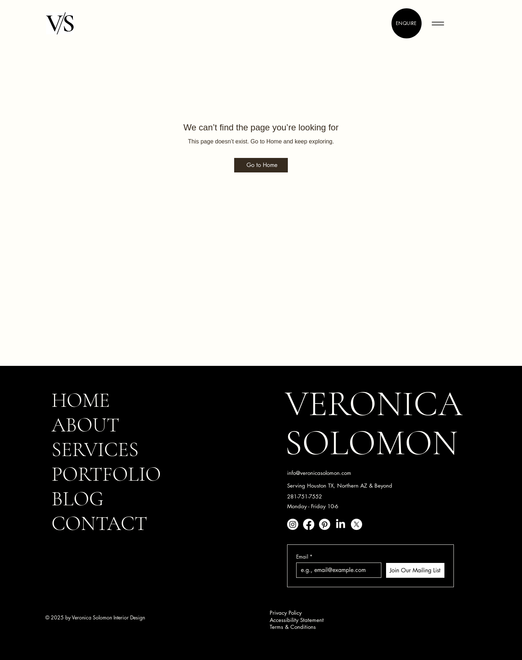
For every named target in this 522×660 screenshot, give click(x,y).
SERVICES (94, 449)
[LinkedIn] (340, 524)
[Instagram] (292, 524)
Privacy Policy (286, 612)
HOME (80, 400)
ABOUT (85, 425)
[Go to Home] (261, 165)
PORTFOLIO (106, 474)
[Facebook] (308, 524)
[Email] (336, 570)
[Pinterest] (324, 524)
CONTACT (99, 523)
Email (304, 557)
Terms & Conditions (293, 626)
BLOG (77, 498)
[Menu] (438, 23)
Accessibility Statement (297, 620)
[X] (356, 524)
